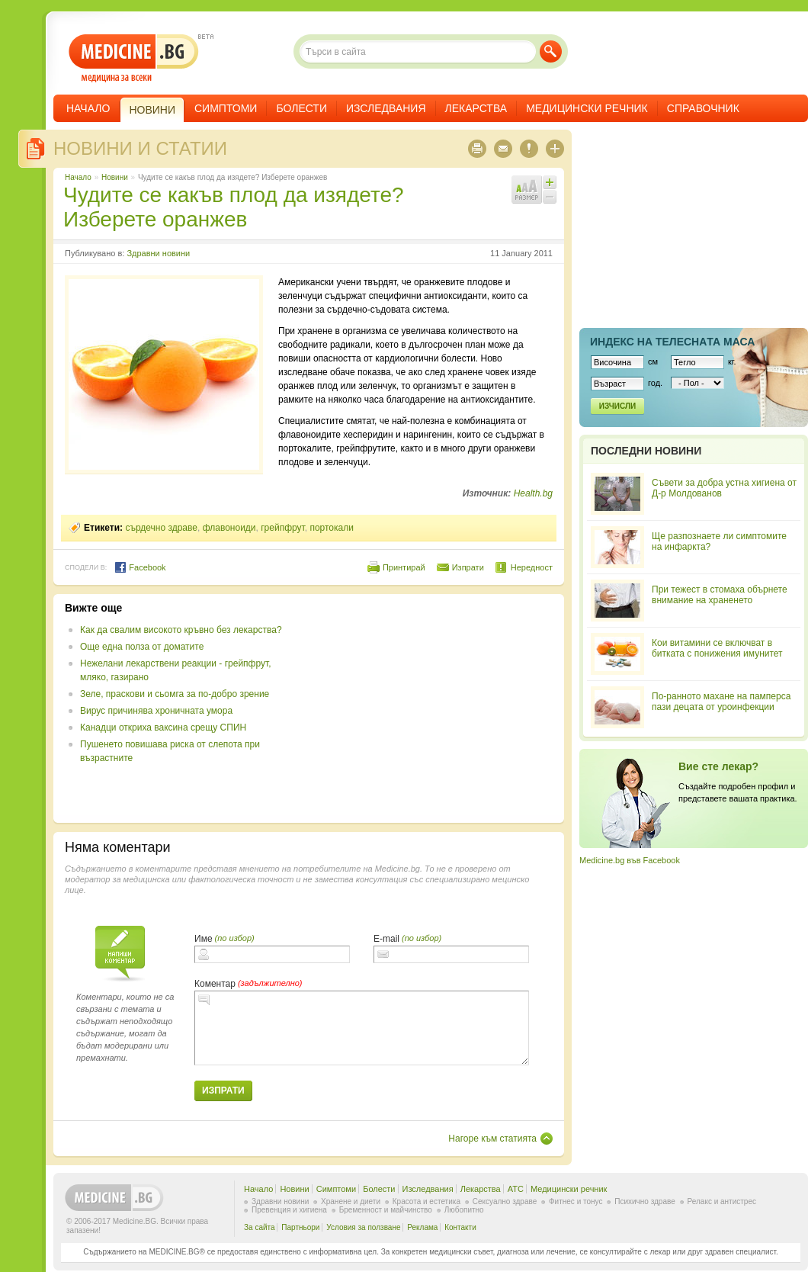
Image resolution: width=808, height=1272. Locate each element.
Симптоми (225, 108)
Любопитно (464, 1210)
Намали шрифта (549, 197)
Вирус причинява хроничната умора (156, 710)
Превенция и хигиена (289, 1210)
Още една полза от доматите (142, 646)
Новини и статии (140, 148)
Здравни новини (158, 253)
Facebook (139, 567)
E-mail (386, 938)
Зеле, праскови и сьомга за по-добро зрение (174, 694)
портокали (331, 527)
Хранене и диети (350, 1201)
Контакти (460, 1227)
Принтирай (404, 567)
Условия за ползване (363, 1227)
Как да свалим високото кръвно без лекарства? (181, 630)
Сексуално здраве (505, 1201)
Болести (301, 108)
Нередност (532, 567)
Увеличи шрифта (549, 182)
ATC (516, 1188)
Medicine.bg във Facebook (629, 860)
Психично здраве (644, 1201)
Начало (88, 108)
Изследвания (386, 108)
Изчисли (617, 406)
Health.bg (533, 493)
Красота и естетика (426, 1201)
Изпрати (468, 567)
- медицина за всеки (134, 58)
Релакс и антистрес (722, 1201)
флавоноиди (229, 527)
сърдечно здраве (161, 527)
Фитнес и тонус (575, 1201)
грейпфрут (283, 527)
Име (203, 938)
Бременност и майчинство (385, 1210)
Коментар (215, 983)
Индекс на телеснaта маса (672, 342)
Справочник (703, 108)
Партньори (300, 1227)
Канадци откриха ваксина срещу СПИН (163, 727)
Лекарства (476, 108)
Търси (551, 51)
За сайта (259, 1227)
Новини (114, 177)
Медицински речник (587, 108)
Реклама (422, 1227)
